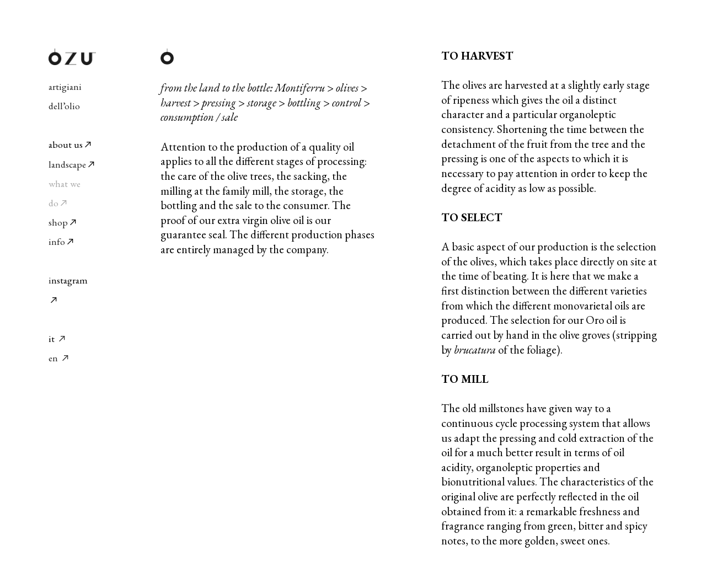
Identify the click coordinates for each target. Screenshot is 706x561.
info (57, 241)
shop (58, 222)
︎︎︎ (62, 338)
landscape (72, 164)
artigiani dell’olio (72, 86)
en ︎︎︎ (59, 357)
